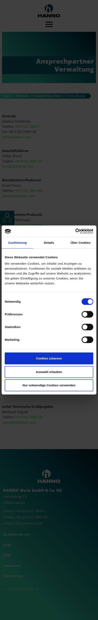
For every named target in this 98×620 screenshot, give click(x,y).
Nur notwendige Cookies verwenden (49, 385)
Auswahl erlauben (49, 372)
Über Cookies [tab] (81, 242)
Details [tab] (49, 242)
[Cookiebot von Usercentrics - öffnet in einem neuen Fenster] (75, 231)
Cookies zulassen (49, 358)
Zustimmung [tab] (17, 242)
